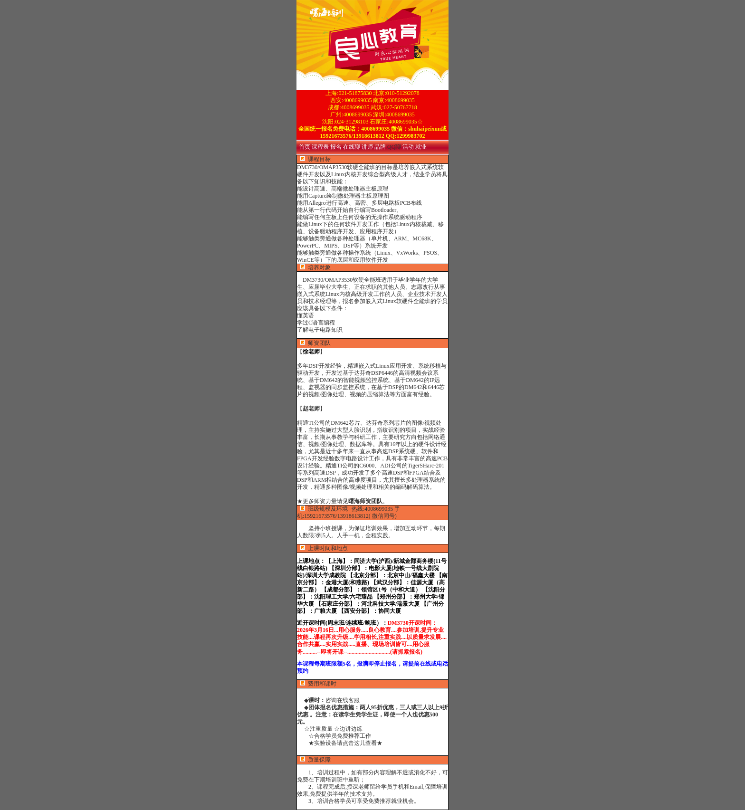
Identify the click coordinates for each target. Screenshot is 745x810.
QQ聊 (394, 146)
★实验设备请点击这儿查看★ (339, 743)
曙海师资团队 (365, 501)
